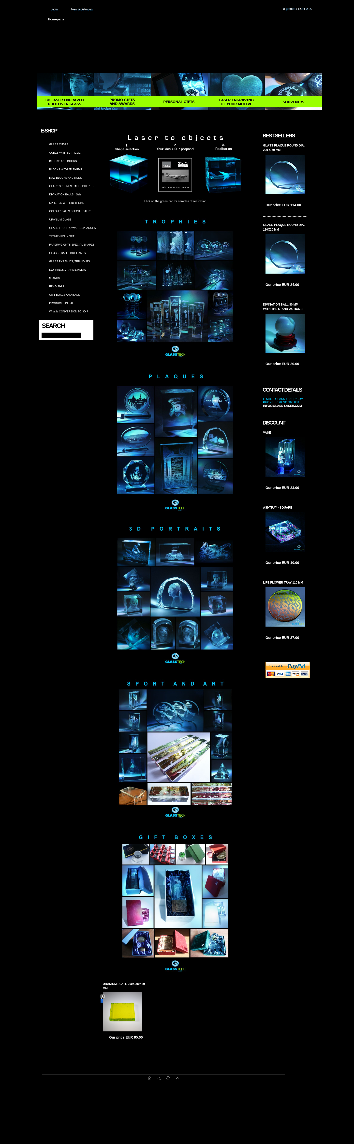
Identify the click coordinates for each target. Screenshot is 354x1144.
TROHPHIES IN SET (61, 236)
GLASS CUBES (58, 144)
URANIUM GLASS (60, 219)
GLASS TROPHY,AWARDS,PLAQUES (72, 227)
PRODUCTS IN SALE (62, 303)
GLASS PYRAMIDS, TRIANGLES (69, 261)
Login (54, 9)
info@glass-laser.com (282, 406)
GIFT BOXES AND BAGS (64, 294)
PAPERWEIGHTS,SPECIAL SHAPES (71, 244)
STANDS (54, 278)
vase (267, 432)
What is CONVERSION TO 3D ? (68, 311)
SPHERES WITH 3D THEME (66, 202)
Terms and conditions (146, 19)
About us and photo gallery (97, 19)
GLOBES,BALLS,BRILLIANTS (67, 252)
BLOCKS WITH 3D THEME (65, 169)
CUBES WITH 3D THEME (65, 152)
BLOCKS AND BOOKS (63, 161)
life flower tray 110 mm (283, 582)
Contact (246, 19)
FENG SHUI (56, 286)
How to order (218, 19)
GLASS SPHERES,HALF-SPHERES (71, 186)
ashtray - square (277, 507)
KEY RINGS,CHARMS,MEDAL (67, 269)
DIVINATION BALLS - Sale (65, 194)
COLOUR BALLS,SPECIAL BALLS (70, 211)
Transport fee (186, 19)
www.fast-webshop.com (94, 1078)
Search (53, 325)
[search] (85, 335)
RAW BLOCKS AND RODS (65, 177)
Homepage (56, 19)
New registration (81, 9)
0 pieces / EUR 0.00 (297, 9)
